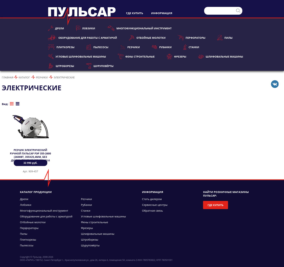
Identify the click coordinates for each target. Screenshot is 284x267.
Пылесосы (97, 47)
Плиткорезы (61, 47)
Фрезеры (176, 56)
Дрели (56, 28)
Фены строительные (136, 56)
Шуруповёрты (100, 66)
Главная (7, 77)
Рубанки (162, 47)
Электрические (64, 77)
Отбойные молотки (147, 37)
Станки (191, 47)
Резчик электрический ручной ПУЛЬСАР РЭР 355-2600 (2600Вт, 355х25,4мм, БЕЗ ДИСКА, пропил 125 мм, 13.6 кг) (30, 156)
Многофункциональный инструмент (139, 28)
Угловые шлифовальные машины (77, 56)
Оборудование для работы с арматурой (82, 37)
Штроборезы (61, 66)
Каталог (24, 77)
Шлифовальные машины (220, 56)
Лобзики (85, 28)
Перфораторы (191, 37)
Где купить (216, 205)
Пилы (225, 37)
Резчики (130, 47)
